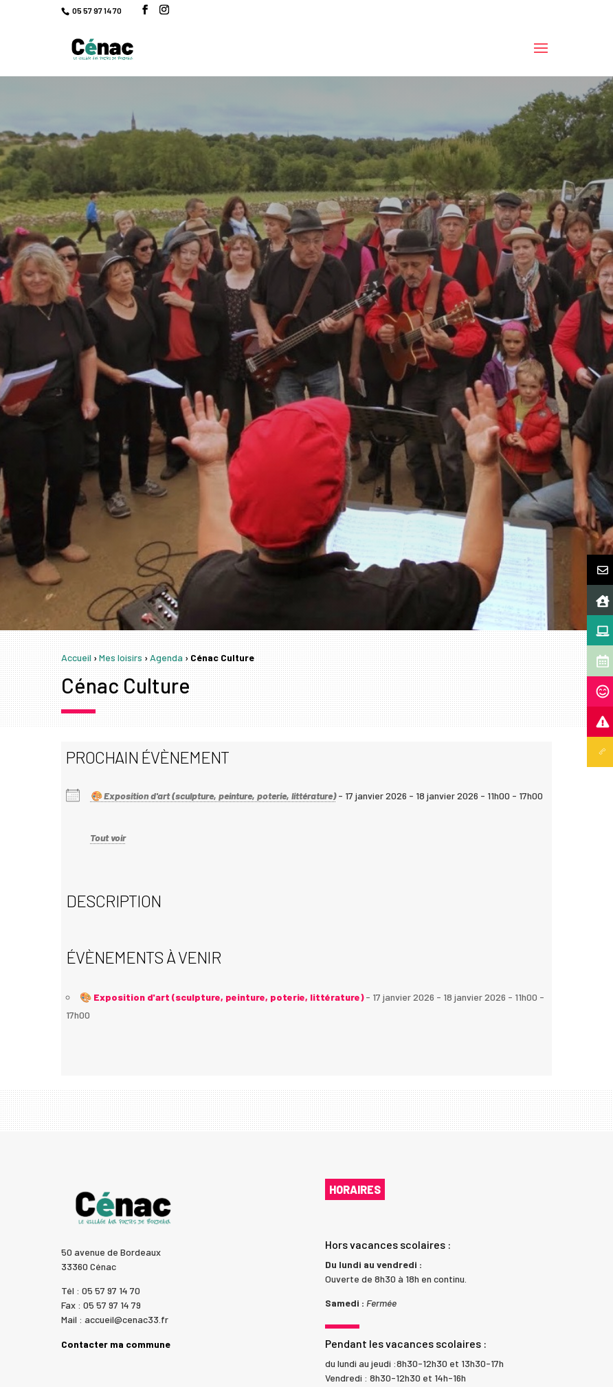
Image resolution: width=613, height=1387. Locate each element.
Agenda (166, 657)
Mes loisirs (120, 657)
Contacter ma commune (115, 1344)
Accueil (76, 657)
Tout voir (108, 837)
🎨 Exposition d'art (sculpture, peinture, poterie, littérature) (213, 795)
